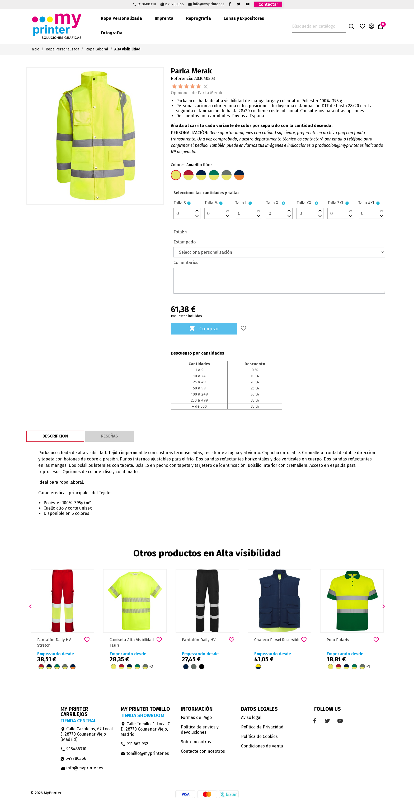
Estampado (184, 241)
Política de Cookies (259, 736)
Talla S (179, 202)
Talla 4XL (366, 202)
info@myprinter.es (208, 4)
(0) (206, 86)
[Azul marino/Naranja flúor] (239, 175)
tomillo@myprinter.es (145, 753)
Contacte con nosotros (203, 751)
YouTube (247, 4)
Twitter (238, 4)
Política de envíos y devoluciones (200, 729)
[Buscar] (319, 26)
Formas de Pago (196, 717)
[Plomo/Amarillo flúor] (227, 175)
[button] (30, 606)
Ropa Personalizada (121, 18)
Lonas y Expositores (244, 18)
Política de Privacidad (262, 726)
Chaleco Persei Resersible (277, 639)
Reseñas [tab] (109, 436)
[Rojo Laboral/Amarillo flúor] (189, 175)
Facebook (229, 4)
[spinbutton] (187, 213)
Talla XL (273, 202)
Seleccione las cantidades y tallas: (207, 192)
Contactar (268, 4)
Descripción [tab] (55, 436)
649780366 (174, 4)
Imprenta (164, 18)
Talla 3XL (335, 202)
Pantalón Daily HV (198, 639)
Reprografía (198, 18)
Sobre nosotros (196, 741)
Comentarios (185, 262)
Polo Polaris (338, 639)
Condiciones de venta (262, 745)
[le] (207, 193)
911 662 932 (134, 743)
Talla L (241, 202)
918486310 (147, 4)
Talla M (211, 202)
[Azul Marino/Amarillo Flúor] (201, 175)
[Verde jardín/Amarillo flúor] (214, 175)
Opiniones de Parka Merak (196, 92)
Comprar (204, 328)
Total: (178, 231)
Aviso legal (251, 717)
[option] (62, 622)
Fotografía (112, 32)
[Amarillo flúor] (176, 175)
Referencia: (182, 78)
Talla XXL (305, 202)
